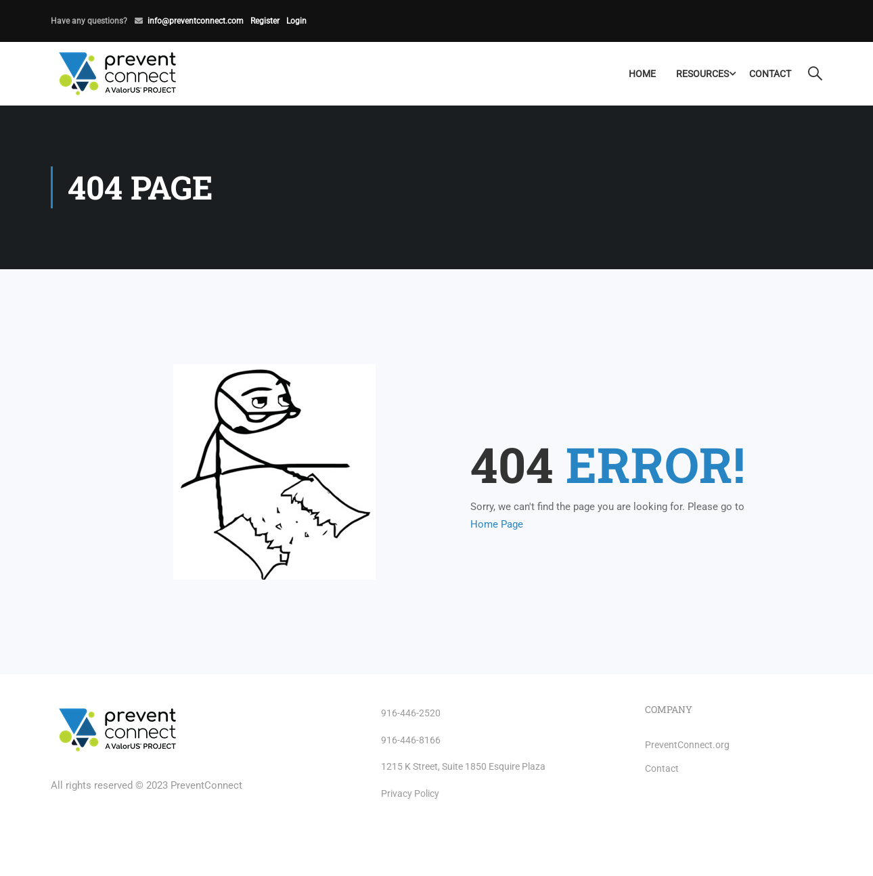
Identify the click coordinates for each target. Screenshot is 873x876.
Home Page (496, 524)
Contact (770, 73)
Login (296, 21)
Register (264, 21)
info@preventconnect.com (196, 21)
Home (642, 73)
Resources (702, 73)
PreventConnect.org (687, 744)
